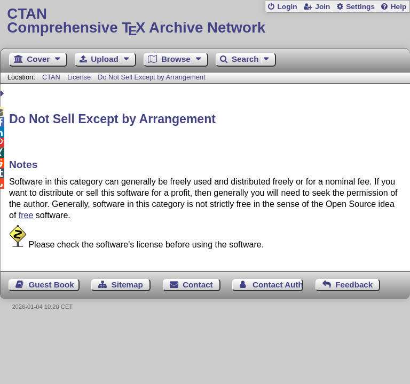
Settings (360, 7)
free (26, 215)
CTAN (51, 77)
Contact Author (278, 284)
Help (399, 7)
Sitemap (127, 284)
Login (287, 7)
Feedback (354, 284)
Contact (198, 284)
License (79, 77)
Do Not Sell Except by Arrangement (151, 77)
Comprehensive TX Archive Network (205, 21)
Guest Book (51, 284)
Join (322, 7)
